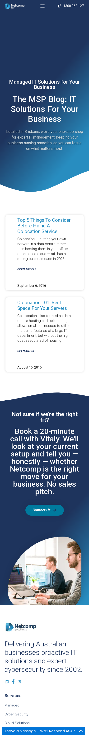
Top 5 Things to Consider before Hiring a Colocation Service (44, 225)
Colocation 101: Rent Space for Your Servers (42, 305)
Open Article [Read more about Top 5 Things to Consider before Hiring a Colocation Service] (26, 269)
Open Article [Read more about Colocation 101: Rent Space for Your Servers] (26, 351)
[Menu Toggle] (42, 6)
